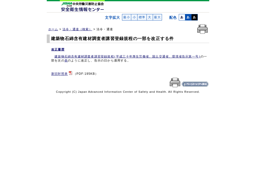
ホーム (53, 29)
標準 (142, 17)
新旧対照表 (59, 74)
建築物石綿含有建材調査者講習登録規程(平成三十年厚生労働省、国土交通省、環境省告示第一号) (127, 57)
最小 (126, 17)
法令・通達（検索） (77, 29)
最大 (157, 17)
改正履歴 (57, 49)
